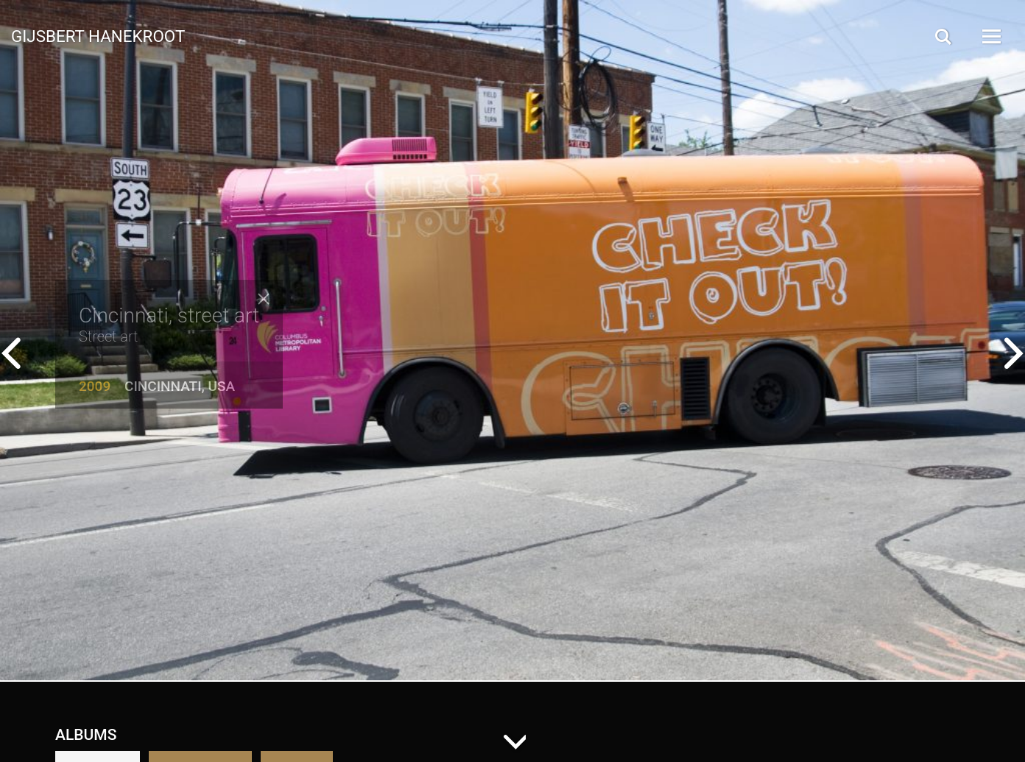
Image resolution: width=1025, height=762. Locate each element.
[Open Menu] (990, 36)
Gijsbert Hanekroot (98, 35)
